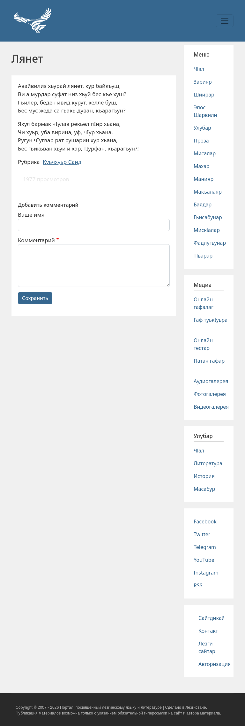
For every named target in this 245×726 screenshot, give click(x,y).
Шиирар (204, 94)
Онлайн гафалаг (203, 303)
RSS (198, 585)
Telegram (205, 547)
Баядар (203, 204)
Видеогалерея (211, 406)
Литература (208, 463)
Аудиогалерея (211, 381)
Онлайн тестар (203, 344)
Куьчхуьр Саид (62, 162)
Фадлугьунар (210, 242)
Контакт (208, 630)
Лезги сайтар (206, 647)
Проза (201, 140)
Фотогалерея (210, 394)
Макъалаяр (208, 191)
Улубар (202, 127)
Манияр (203, 178)
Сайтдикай (211, 618)
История (204, 476)
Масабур (204, 488)
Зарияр (203, 81)
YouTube (204, 559)
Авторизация (214, 664)
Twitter (202, 534)
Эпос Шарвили (205, 111)
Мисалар (205, 153)
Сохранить (35, 298)
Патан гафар (209, 360)
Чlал (199, 69)
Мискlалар (207, 230)
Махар (202, 166)
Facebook (205, 521)
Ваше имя (31, 214)
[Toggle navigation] (225, 20)
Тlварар (203, 255)
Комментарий (36, 240)
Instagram (206, 572)
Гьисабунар (208, 217)
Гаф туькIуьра (210, 319)
